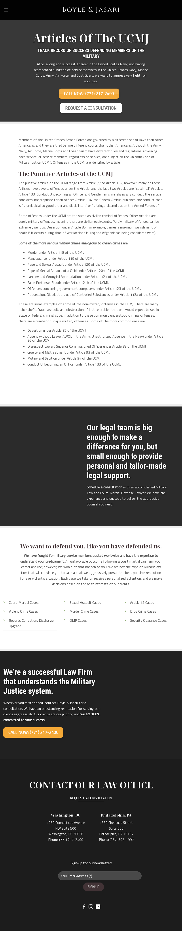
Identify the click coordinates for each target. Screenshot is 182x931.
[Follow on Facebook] (84, 907)
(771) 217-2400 (71, 839)
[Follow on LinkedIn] (98, 907)
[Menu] (6, 9)
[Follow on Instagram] (91, 907)
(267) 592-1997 (122, 839)
